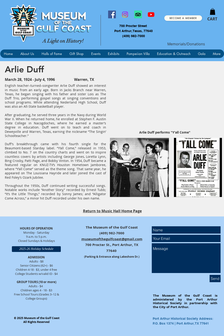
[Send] (215, 278)
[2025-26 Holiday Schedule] (36, 249)
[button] (212, 11)
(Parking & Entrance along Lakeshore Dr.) (111, 257)
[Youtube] (151, 14)
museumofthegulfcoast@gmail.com (111, 239)
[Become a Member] (183, 18)
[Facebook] (112, 14)
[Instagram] (125, 14)
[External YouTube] (165, 97)
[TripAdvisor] (138, 14)
